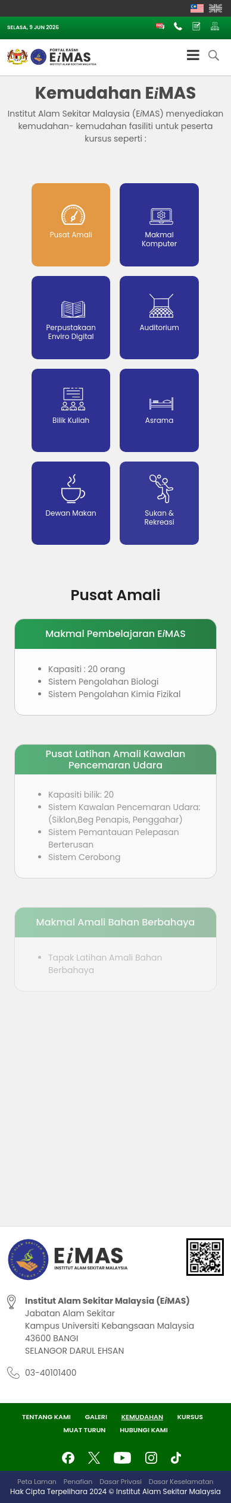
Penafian (78, 1481)
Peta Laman (37, 1481)
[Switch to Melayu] (197, 8)
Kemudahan (142, 1417)
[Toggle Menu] (193, 54)
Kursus (190, 1417)
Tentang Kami (46, 1417)
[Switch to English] (215, 8)
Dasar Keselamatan (181, 1481)
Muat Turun (84, 1430)
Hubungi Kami (144, 1430)
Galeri (96, 1417)
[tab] (71, 224)
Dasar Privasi (120, 1481)
